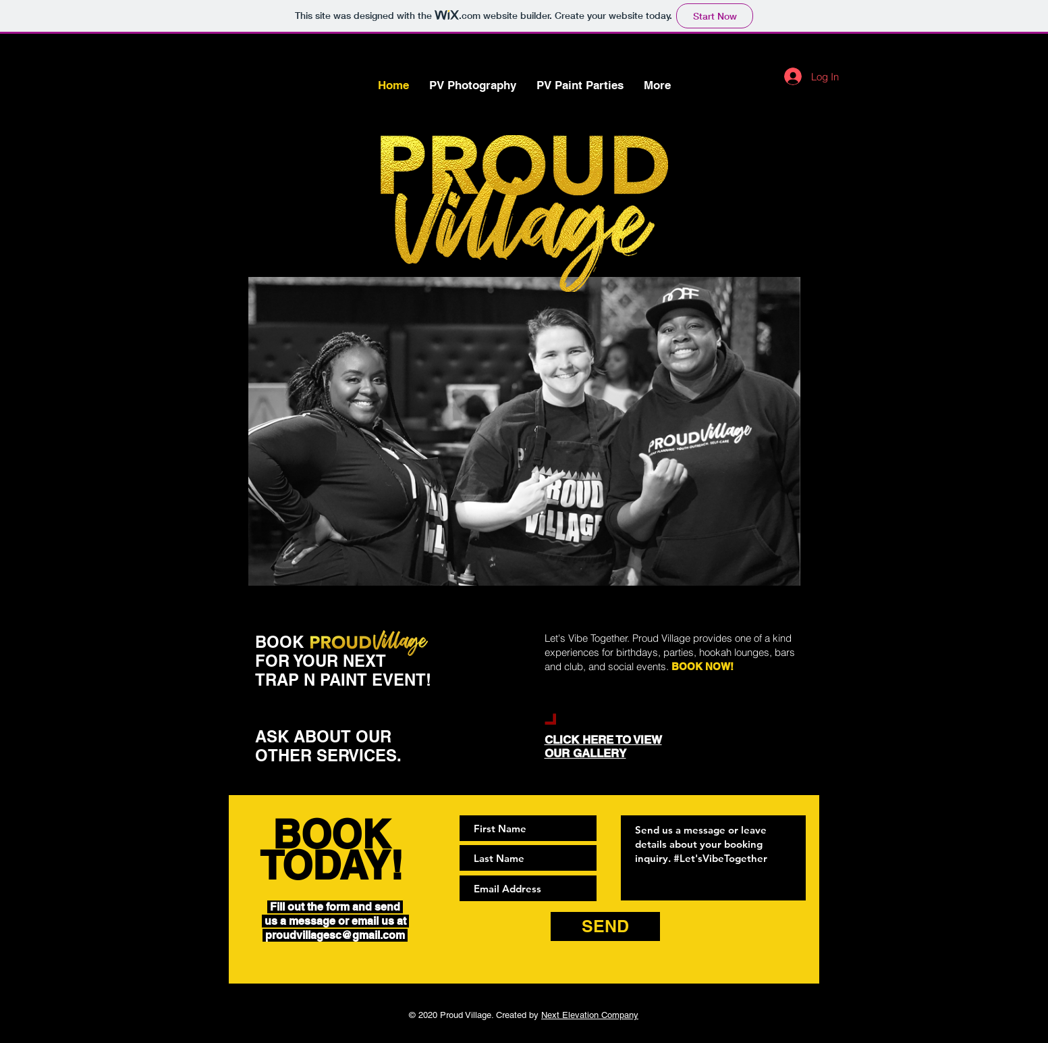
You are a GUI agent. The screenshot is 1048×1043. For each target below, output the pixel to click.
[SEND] (605, 926)
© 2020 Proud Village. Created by (523, 1015)
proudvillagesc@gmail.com (335, 935)
